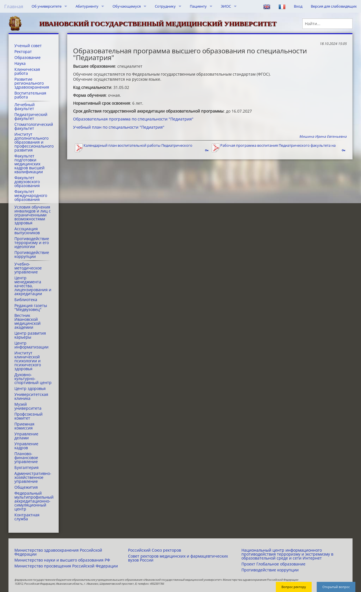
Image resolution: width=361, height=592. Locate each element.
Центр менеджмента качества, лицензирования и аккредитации (32, 286)
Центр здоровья (30, 389)
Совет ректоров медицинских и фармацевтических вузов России (178, 558)
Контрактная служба (26, 517)
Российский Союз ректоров (154, 550)
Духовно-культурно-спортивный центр (33, 379)
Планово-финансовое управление (26, 458)
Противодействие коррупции (31, 254)
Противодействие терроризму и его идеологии (31, 243)
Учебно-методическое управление (28, 268)
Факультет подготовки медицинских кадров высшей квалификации (29, 164)
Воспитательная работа (30, 95)
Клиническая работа (27, 71)
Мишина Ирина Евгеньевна (323, 136)
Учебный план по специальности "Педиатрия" (118, 127)
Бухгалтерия (26, 468)
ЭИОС (226, 6)
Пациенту (198, 6)
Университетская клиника (31, 396)
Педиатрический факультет (30, 116)
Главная (13, 6)
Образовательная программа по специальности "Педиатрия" (133, 119)
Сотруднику (165, 6)
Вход (298, 6)
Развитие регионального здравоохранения (31, 83)
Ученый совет (28, 46)
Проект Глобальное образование (273, 564)
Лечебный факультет (24, 107)
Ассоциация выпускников (27, 231)
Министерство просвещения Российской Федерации (66, 566)
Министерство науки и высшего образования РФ (62, 560)
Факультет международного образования (30, 195)
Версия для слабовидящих (334, 6)
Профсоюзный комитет (28, 416)
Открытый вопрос (336, 587)
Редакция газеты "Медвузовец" (30, 308)
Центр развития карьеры (30, 335)
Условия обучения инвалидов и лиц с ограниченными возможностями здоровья (32, 215)
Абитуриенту (87, 6)
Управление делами (26, 436)
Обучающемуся (127, 6)
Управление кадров (26, 446)
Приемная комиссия (24, 426)
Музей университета (27, 406)
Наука (20, 63)
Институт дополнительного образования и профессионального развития (33, 142)
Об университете (46, 6)
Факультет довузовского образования (27, 182)
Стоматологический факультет (33, 126)
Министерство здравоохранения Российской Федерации (58, 552)
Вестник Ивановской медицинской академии (27, 321)
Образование (27, 58)
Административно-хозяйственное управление (32, 477)
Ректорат (23, 52)
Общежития (26, 487)
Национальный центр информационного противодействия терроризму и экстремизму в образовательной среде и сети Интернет (287, 554)
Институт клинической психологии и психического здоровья (27, 361)
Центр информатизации (31, 345)
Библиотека (25, 300)
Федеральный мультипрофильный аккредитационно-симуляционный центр (33, 501)
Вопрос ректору (293, 587)
